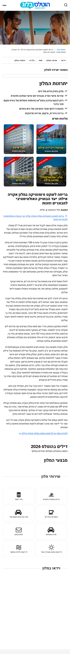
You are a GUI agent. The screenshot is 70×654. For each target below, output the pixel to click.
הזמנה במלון (20, 60)
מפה (40, 60)
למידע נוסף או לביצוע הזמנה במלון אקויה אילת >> (43, 433)
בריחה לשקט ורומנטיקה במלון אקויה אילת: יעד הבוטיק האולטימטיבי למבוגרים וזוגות (35, 218)
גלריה (32, 60)
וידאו (63, 60)
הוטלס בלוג (61, 49)
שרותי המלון (52, 60)
